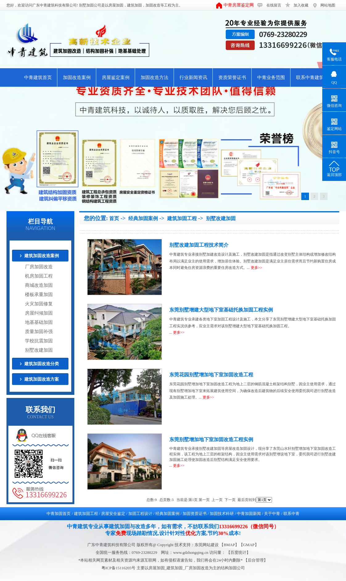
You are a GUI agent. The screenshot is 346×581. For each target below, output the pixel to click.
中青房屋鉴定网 (239, 5)
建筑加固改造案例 (41, 255)
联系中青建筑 (310, 77)
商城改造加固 (39, 285)
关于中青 (272, 513)
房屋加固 (116, 5)
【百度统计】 (238, 552)
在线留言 (273, 5)
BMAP (229, 544)
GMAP (249, 544)
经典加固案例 (143, 218)
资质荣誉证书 (232, 77)
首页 (114, 218)
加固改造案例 (77, 77)
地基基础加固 (39, 322)
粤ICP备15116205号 (119, 568)
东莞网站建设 (207, 544)
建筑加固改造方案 (41, 379)
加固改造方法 (154, 77)
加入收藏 (301, 5)
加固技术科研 (222, 513)
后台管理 (256, 560)
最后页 (243, 500)
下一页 (230, 500)
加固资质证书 (195, 513)
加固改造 (153, 5)
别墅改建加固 (39, 350)
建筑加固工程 (182, 218)
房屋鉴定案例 (116, 77)
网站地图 (327, 5)
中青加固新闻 (249, 513)
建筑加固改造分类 (41, 364)
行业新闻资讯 (193, 77)
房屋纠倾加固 (39, 313)
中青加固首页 (59, 513)
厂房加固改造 (39, 266)
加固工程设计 (140, 513)
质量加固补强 (39, 331)
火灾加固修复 (39, 303)
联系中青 (291, 513)
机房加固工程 (39, 276)
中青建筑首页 (38, 77)
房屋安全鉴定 (113, 513)
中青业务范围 (271, 77)
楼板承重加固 (39, 294)
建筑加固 (134, 5)
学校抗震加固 (39, 340)
